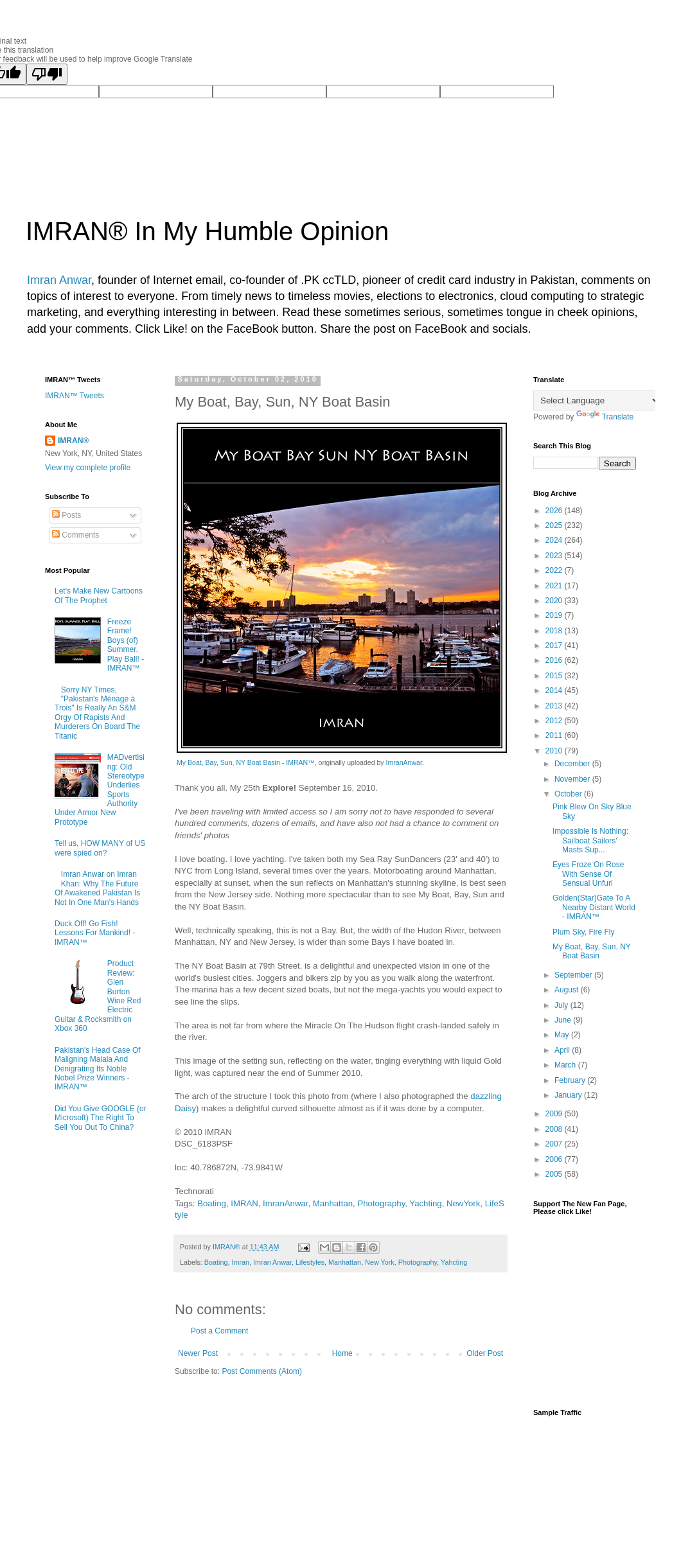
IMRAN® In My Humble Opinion (207, 231)
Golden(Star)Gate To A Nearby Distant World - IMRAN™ (594, 907)
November (573, 779)
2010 (555, 750)
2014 (555, 690)
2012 (555, 720)
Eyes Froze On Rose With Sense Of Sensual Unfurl (588, 874)
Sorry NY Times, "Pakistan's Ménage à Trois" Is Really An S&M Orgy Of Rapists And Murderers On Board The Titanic (97, 713)
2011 (555, 735)
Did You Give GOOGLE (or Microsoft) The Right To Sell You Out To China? (100, 1118)
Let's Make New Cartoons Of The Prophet (99, 595)
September (574, 975)
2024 (555, 540)
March (566, 1064)
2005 (555, 1174)
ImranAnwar (404, 762)
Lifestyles (310, 1262)
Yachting (425, 1203)
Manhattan (333, 1203)
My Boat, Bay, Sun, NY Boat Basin (592, 951)
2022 (555, 570)
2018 (555, 630)
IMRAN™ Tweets (74, 395)
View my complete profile (87, 467)
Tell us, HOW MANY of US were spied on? (100, 848)
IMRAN (244, 1203)
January (569, 1095)
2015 (555, 675)
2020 (555, 600)
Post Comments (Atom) (262, 1371)
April (563, 1050)
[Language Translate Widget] (597, 400)
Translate (605, 416)
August (567, 989)
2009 (555, 1113)
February (570, 1080)
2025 (555, 525)
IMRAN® (73, 440)
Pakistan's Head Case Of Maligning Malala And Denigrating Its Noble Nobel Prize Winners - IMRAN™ (98, 1069)
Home (342, 1353)
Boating (211, 1203)
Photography (381, 1203)
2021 (555, 585)
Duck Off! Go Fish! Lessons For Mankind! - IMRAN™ (95, 933)
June (563, 1020)
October (569, 793)
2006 (555, 1159)
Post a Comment (219, 1330)
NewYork (463, 1203)
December (573, 763)
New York (379, 1262)
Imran (240, 1262)
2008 (555, 1129)
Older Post (484, 1353)
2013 (555, 705)
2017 (555, 645)
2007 (555, 1143)
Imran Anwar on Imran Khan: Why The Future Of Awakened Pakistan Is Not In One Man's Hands (97, 888)
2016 (555, 660)
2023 (555, 555)
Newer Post (198, 1353)
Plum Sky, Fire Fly (583, 932)
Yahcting (454, 1262)
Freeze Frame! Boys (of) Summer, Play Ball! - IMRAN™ (125, 645)
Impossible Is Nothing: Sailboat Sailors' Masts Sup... (590, 840)
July (562, 1005)
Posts (66, 515)
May (562, 1034)
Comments (75, 535)
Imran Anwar (59, 280)
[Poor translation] (46, 74)
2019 (555, 615)
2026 (555, 510)
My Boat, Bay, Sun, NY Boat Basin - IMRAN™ (246, 762)
